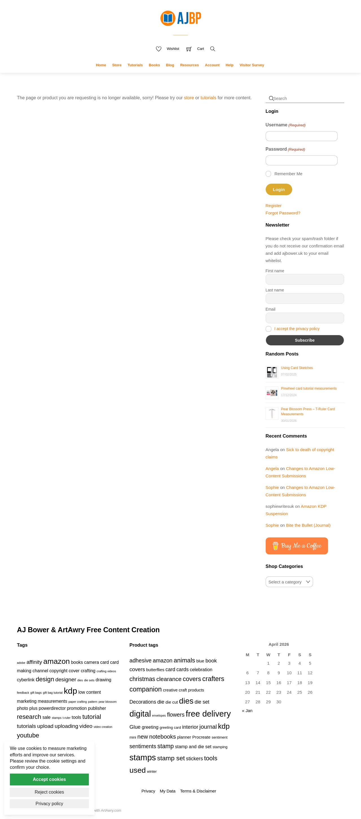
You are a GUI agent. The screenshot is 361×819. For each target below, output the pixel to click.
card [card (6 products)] (170, 669)
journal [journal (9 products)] (208, 726)
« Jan (247, 710)
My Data (167, 791)
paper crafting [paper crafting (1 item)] (78, 701)
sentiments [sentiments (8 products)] (142, 746)
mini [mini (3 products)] (132, 737)
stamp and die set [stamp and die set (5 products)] (193, 746)
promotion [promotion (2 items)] (77, 708)
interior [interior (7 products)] (190, 727)
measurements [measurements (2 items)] (52, 701)
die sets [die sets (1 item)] (89, 680)
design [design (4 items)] (45, 679)
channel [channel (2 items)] (40, 670)
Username (286, 125)
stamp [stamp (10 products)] (165, 746)
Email (271, 309)
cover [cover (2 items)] (74, 670)
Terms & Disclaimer (198, 791)
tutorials (208, 97)
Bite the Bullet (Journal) (308, 525)
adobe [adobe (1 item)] (21, 662)
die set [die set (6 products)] (202, 702)
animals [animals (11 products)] (184, 660)
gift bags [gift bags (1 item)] (35, 692)
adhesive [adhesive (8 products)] (140, 660)
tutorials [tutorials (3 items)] (26, 726)
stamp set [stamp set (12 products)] (171, 758)
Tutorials (135, 65)
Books (154, 65)
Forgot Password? (283, 212)
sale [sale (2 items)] (46, 717)
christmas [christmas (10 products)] (142, 679)
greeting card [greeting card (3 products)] (170, 727)
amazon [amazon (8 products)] (163, 660)
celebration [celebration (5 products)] (201, 669)
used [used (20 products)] (137, 770)
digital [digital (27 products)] (140, 713)
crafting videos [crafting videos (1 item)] (106, 671)
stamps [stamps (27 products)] (142, 757)
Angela (272, 468)
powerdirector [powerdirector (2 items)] (52, 708)
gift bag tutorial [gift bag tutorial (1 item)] (53, 692)
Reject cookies (49, 792)
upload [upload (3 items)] (45, 726)
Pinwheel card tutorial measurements (309, 388)
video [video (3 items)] (86, 726)
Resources (189, 65)
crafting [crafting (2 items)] (88, 670)
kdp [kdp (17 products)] (224, 726)
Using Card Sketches (297, 368)
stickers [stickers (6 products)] (194, 758)
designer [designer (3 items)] (65, 679)
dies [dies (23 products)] (186, 701)
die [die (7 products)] (160, 702)
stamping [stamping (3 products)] (220, 747)
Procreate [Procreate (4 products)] (201, 737)
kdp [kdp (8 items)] (70, 690)
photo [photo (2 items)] (22, 708)
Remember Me (288, 173)
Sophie (272, 487)
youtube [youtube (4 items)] (28, 735)
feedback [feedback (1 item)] (23, 692)
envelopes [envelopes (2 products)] (159, 715)
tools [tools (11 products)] (210, 758)
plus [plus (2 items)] (33, 708)
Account (212, 65)
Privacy (148, 791)
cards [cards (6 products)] (182, 669)
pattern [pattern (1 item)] (92, 701)
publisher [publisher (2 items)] (97, 708)
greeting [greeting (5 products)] (150, 727)
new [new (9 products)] (142, 736)
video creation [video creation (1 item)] (103, 726)
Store (117, 65)
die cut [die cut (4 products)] (172, 702)
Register (274, 205)
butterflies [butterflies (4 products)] (155, 670)
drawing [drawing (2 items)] (103, 679)
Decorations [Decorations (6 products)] (142, 702)
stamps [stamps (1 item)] (56, 717)
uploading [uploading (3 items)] (66, 726)
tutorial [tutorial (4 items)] (91, 716)
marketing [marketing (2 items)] (27, 701)
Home (101, 65)
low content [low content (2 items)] (89, 692)
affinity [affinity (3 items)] (34, 662)
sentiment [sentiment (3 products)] (219, 737)
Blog (170, 65)
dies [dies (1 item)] (80, 680)
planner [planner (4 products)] (184, 737)
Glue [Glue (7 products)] (134, 727)
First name (275, 271)
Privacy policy (49, 803)
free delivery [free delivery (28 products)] (208, 713)
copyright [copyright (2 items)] (58, 670)
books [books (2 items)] (77, 662)
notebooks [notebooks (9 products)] (162, 736)
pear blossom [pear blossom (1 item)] (107, 701)
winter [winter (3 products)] (152, 771)
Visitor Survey (251, 65)
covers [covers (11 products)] (192, 678)
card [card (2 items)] (104, 662)
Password (285, 149)
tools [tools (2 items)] (76, 717)
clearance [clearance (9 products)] (169, 679)
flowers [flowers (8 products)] (175, 715)
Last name (275, 290)
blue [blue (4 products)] (200, 661)
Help (230, 65)
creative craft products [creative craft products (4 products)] (183, 690)
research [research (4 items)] (29, 716)
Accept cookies (49, 779)
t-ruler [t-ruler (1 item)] (67, 717)
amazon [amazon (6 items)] (56, 661)
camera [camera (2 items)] (91, 662)
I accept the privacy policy (297, 328)
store (189, 97)
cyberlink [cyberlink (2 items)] (25, 679)
